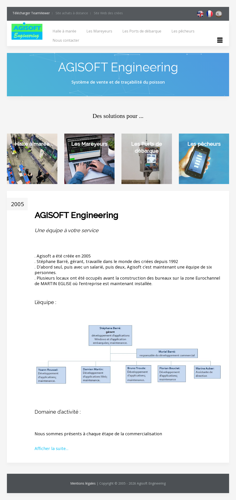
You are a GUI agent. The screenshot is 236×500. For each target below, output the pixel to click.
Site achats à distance (72, 13)
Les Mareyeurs (99, 31)
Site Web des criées (108, 13)
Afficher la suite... (51, 448)
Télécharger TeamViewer (31, 13)
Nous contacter (66, 40)
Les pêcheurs (183, 31)
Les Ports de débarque (141, 31)
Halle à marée (64, 31)
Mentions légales (83, 483)
